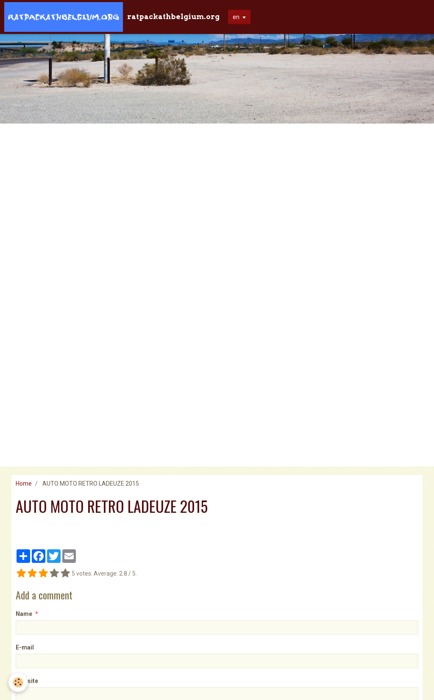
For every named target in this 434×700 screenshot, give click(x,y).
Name (24, 613)
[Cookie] (18, 682)
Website (27, 681)
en (236, 17)
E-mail (25, 647)
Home (24, 483)
